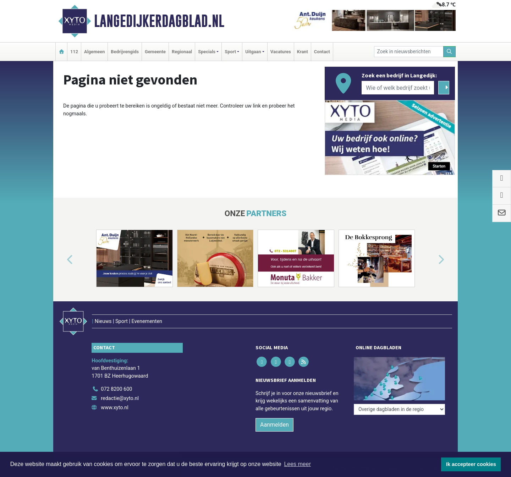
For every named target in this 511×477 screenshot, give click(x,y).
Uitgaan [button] (253, 51)
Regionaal (182, 51)
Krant (302, 51)
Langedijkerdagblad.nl (159, 21)
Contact (322, 51)
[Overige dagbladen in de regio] (399, 409)
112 (74, 51)
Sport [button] (230, 51)
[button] (61, 260)
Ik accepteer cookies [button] (471, 464)
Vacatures (280, 51)
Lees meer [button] (297, 464)
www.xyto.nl (114, 408)
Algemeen (94, 51)
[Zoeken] (449, 51)
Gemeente (155, 51)
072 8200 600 (116, 389)
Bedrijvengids (125, 51)
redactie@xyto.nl (120, 398)
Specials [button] (206, 51)
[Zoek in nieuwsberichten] (409, 51)
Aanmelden (274, 424)
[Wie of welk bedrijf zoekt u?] (398, 87)
